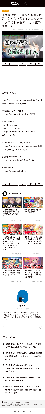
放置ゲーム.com (22, 3)
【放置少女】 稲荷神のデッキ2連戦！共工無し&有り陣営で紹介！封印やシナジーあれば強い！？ (24, 356)
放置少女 (5, 10)
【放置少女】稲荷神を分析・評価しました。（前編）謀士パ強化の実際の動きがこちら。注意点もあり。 (23, 368)
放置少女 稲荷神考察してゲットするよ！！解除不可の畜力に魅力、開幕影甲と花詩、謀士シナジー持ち (23, 390)
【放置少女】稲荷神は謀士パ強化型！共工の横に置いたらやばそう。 (23, 379)
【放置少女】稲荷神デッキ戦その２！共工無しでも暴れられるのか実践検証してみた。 (23, 345)
